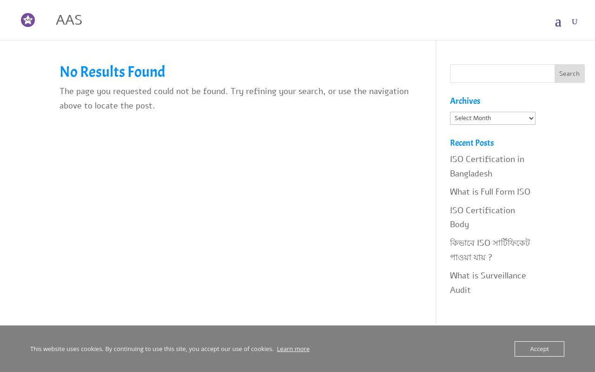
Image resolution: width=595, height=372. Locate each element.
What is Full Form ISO (490, 191)
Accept (539, 349)
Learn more (293, 349)
